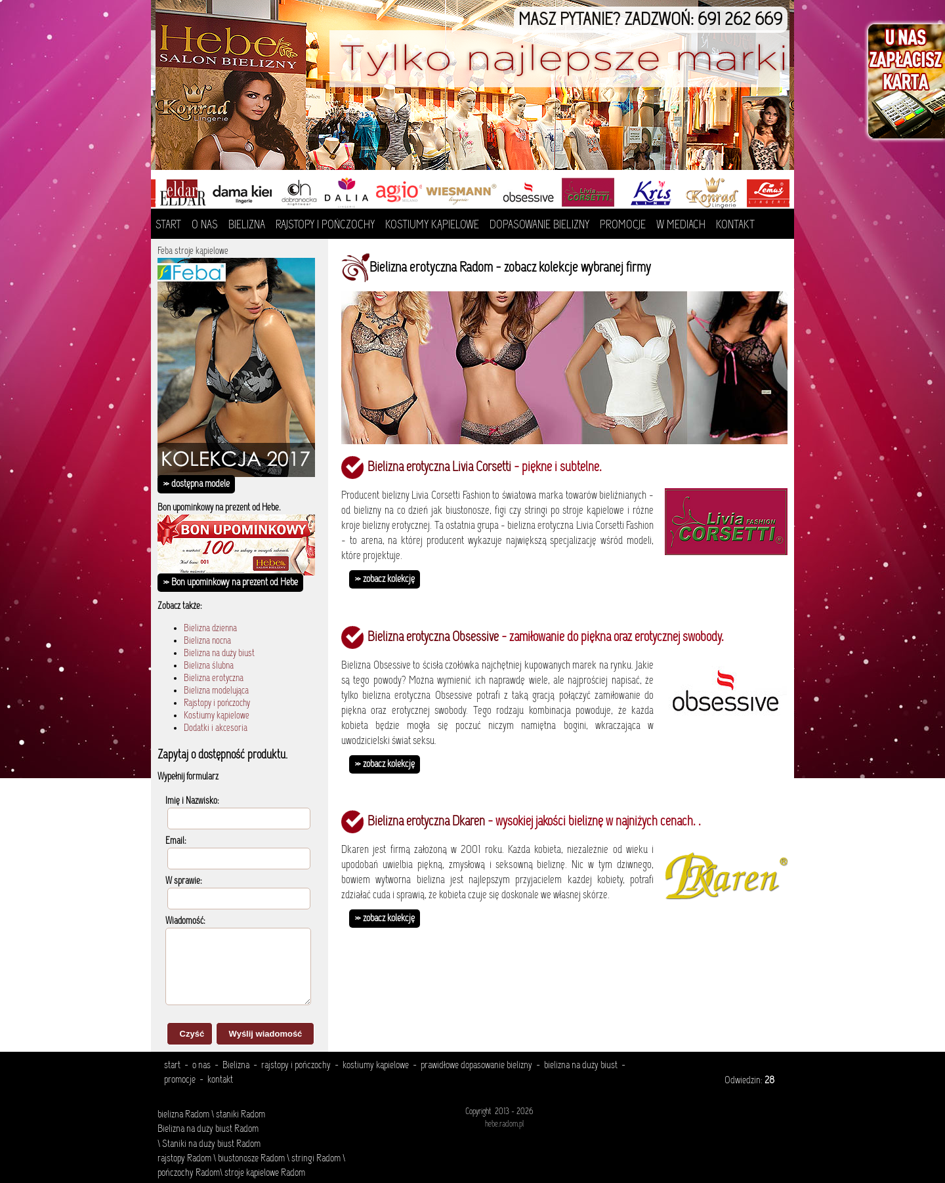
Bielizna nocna (207, 641)
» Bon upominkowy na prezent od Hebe (230, 582)
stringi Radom (316, 1159)
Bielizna (235, 1065)
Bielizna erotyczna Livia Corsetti (439, 468)
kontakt (220, 1080)
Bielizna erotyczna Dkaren (426, 822)
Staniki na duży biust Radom (210, 1144)
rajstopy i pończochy (296, 1065)
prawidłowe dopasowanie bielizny (476, 1065)
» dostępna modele (196, 484)
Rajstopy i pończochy (217, 703)
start (172, 1065)
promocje (180, 1080)
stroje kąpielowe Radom (264, 1173)
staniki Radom (240, 1115)
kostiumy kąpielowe (376, 1065)
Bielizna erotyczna (213, 679)
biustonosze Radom (251, 1159)
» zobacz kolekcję (384, 579)
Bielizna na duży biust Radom (208, 1129)
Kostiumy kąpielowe (216, 716)
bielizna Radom (183, 1115)
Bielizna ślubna (209, 666)
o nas (201, 1065)
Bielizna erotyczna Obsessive (433, 638)
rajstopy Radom (184, 1159)
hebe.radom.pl (504, 1125)
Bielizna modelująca (216, 691)
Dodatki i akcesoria (215, 728)
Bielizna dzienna (210, 629)
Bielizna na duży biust (219, 654)
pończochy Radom (189, 1173)
